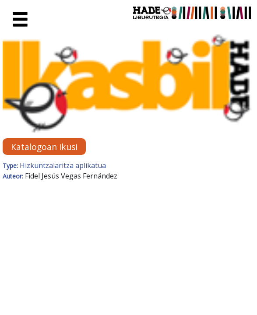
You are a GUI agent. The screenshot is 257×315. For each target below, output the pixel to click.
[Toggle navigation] (20, 20)
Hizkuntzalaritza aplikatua (63, 165)
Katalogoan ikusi (44, 147)
